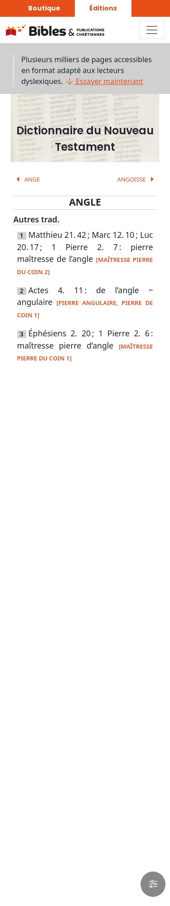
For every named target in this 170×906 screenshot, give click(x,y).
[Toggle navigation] (152, 30)
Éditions (103, 8)
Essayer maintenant (104, 81)
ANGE (27, 179)
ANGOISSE (137, 179)
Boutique (44, 8)
